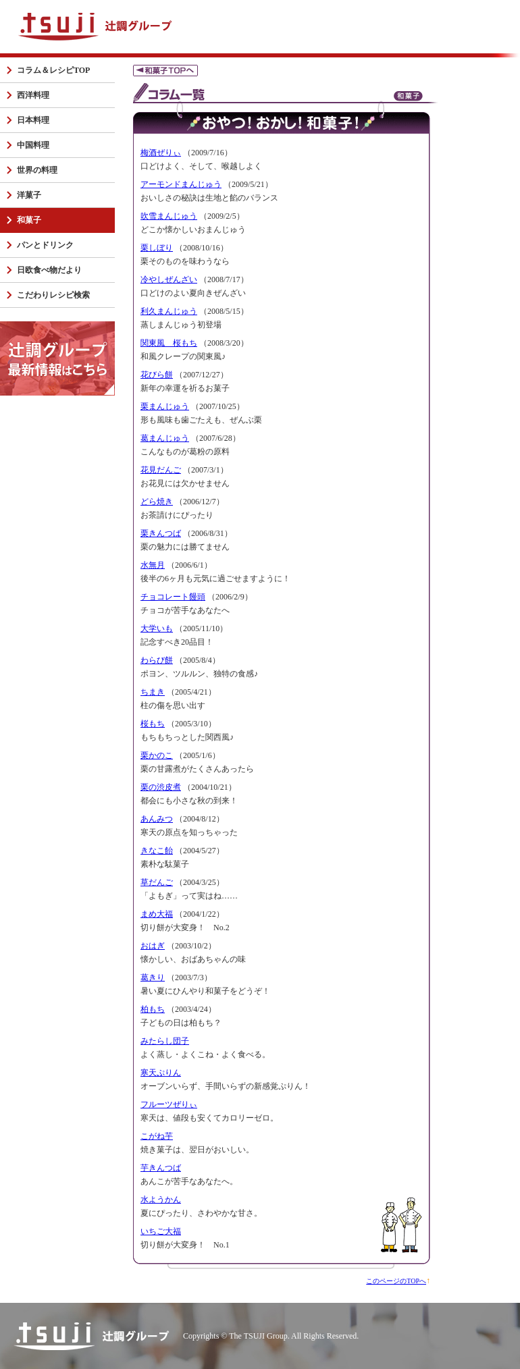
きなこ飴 (156, 850)
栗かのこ (156, 755)
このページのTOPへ (396, 1281)
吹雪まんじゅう (168, 216)
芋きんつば (160, 1168)
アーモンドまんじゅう (181, 184)
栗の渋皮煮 (160, 787)
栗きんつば (160, 533)
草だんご (156, 882)
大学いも (156, 628)
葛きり (152, 977)
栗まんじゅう (164, 406)
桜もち (152, 723)
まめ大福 (156, 914)
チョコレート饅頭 (172, 596)
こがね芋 (156, 1136)
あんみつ (156, 819)
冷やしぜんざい (168, 279)
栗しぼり (156, 247)
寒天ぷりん (160, 1072)
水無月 (152, 565)
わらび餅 (156, 660)
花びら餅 (156, 374)
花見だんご (160, 470)
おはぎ (152, 945)
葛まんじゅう (164, 438)
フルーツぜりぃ (168, 1104)
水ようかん (160, 1199)
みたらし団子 (164, 1041)
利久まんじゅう (168, 311)
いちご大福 (160, 1231)
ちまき (152, 692)
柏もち (152, 1009)
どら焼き (156, 501)
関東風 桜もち (168, 343)
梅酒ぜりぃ (160, 152)
